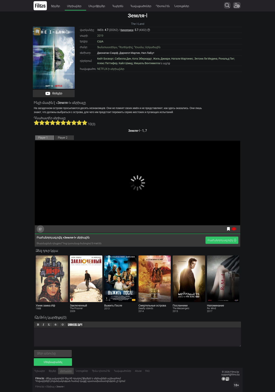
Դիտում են (163, 6)
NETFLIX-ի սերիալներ (110, 68)
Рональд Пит (226, 58)
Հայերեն (119, 6)
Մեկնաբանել (53, 362)
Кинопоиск (127, 30)
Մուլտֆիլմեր (98, 6)
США (100, 41)
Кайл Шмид (126, 63)
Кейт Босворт (105, 58)
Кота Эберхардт (142, 58)
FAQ (147, 371)
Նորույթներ (181, 6)
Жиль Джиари (161, 58)
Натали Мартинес (182, 58)
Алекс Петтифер (107, 63)
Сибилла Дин (123, 58)
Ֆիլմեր (56, 6)
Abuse (138, 371)
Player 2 (62, 137)
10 (84, 122)
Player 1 (43, 137)
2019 (100, 35)
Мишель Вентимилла (147, 63)
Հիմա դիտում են (101, 371)
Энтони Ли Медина (205, 58)
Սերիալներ (75, 6)
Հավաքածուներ (140, 6)
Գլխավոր (39, 371)
